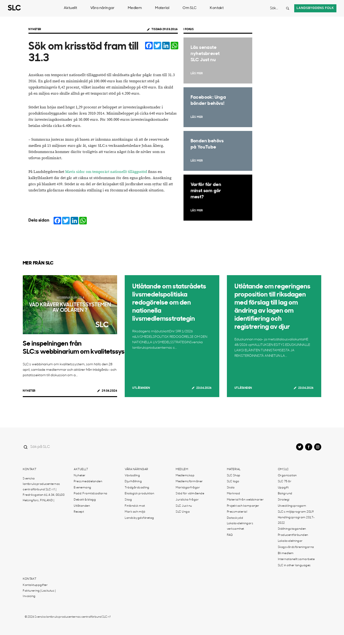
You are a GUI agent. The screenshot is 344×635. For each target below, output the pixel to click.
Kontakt (217, 8)
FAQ (230, 535)
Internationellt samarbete (296, 559)
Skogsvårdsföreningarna (296, 547)
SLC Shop (233, 475)
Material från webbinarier (245, 499)
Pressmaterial (237, 511)
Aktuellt (70, 8)
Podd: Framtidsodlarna (90, 493)
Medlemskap (185, 475)
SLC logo (233, 481)
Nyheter (34, 29)
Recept (79, 511)
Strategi (283, 499)
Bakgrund (285, 493)
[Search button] (287, 8)
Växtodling (132, 475)
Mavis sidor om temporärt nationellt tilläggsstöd (106, 171)
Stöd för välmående (190, 493)
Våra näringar (102, 8)
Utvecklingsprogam (292, 506)
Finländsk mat (135, 506)
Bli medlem (286, 553)
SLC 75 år (285, 481)
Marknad (233, 493)
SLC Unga (183, 511)
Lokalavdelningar (290, 541)
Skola (231, 487)
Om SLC (190, 8)
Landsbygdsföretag (139, 518)
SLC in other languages (294, 565)
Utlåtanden (141, 388)
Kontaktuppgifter (35, 585)
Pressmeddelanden (88, 481)
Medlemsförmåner (189, 481)
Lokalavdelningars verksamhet (240, 526)
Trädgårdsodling (137, 487)
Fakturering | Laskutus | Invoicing (39, 593)
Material (162, 8)
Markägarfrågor (188, 487)
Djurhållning (133, 481)
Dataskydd (235, 518)
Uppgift (283, 487)
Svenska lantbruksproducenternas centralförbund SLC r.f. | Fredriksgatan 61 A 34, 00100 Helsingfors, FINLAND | (43, 489)
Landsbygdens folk (315, 8)
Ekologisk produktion (139, 493)
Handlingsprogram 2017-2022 (296, 520)
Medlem (135, 8)
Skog (128, 499)
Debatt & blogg (85, 499)
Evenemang (82, 487)
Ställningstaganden (292, 529)
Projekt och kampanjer (243, 506)
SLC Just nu (184, 506)
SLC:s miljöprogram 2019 (296, 511)
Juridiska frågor (187, 499)
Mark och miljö (135, 511)
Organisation (287, 475)
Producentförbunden (293, 535)
